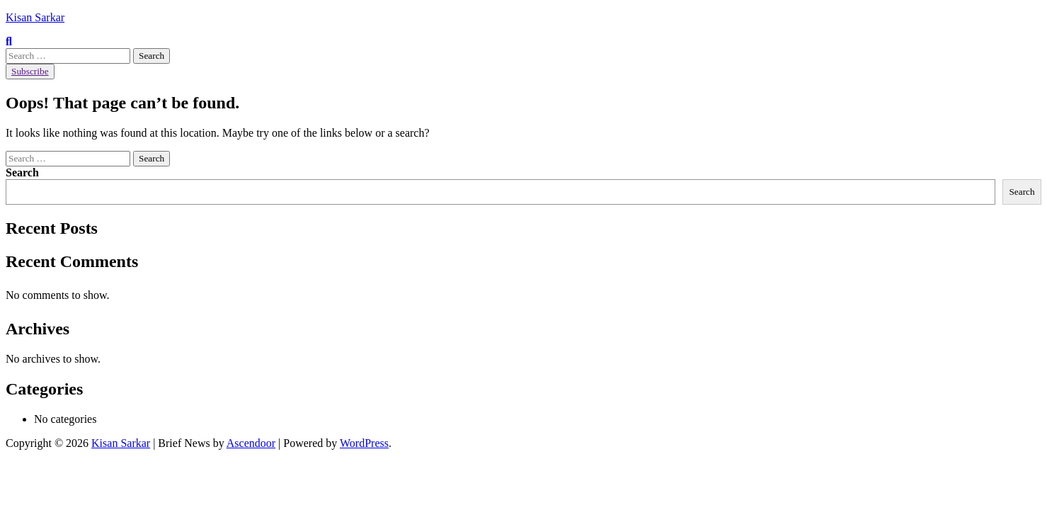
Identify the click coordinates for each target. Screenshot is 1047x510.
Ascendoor (251, 443)
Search (22, 172)
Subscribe (30, 71)
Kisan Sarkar (35, 17)
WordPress (364, 443)
